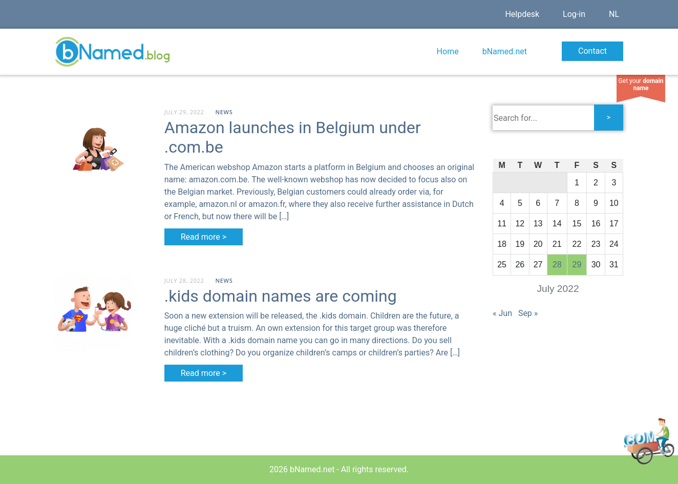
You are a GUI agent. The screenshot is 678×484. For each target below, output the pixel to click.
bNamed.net (504, 51)
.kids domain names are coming (280, 296)
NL (614, 14)
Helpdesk (522, 14)
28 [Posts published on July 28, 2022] (557, 264)
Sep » (528, 313)
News (224, 112)
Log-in (574, 14)
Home (448, 51)
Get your (641, 84)
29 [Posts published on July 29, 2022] (577, 264)
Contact (592, 51)
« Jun (502, 313)
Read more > (203, 237)
